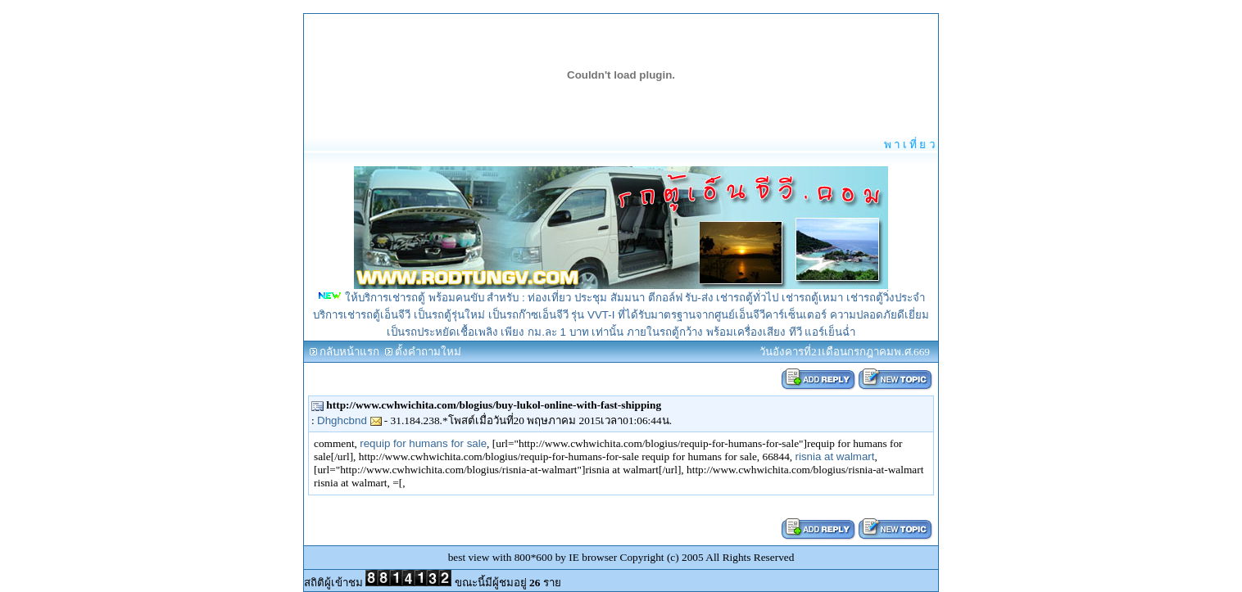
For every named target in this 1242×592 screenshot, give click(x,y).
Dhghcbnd (349, 420)
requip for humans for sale (423, 443)
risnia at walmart (834, 456)
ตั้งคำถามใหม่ (428, 352)
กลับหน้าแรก (349, 352)
